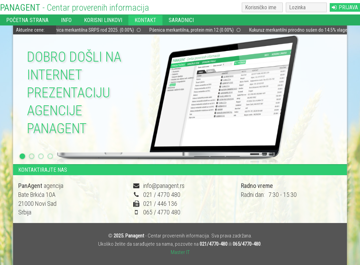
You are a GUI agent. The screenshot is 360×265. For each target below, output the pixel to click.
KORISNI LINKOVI (103, 20)
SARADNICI (181, 20)
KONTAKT (145, 20)
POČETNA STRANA (27, 20)
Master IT (180, 252)
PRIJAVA (345, 7)
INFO (66, 20)
